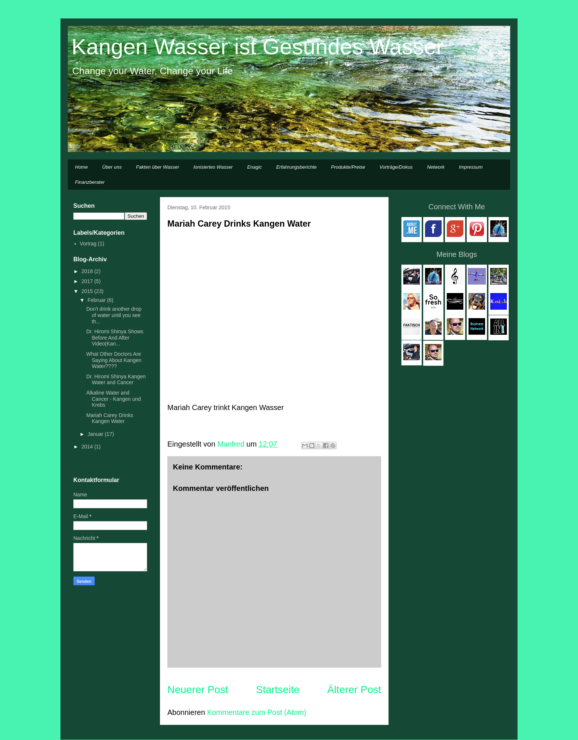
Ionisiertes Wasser (213, 167)
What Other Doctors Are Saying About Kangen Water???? (114, 360)
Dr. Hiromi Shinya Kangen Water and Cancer (116, 380)
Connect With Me (456, 207)
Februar (97, 300)
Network (436, 167)
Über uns (112, 167)
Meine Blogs (456, 254)
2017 (87, 281)
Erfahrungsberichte (296, 167)
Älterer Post (354, 689)
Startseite (277, 689)
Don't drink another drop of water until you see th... (114, 315)
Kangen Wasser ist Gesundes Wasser (257, 46)
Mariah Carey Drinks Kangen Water (109, 418)
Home (81, 167)
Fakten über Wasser (157, 167)
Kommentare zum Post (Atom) (256, 712)
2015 (87, 291)
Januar (96, 434)
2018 (87, 271)
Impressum (471, 167)
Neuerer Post (197, 689)
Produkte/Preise (348, 167)
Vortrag (88, 244)
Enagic (254, 167)
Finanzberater (90, 182)
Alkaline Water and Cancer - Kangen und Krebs (113, 399)
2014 (87, 447)
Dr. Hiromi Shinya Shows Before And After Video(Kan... (114, 337)
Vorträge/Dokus (396, 167)
